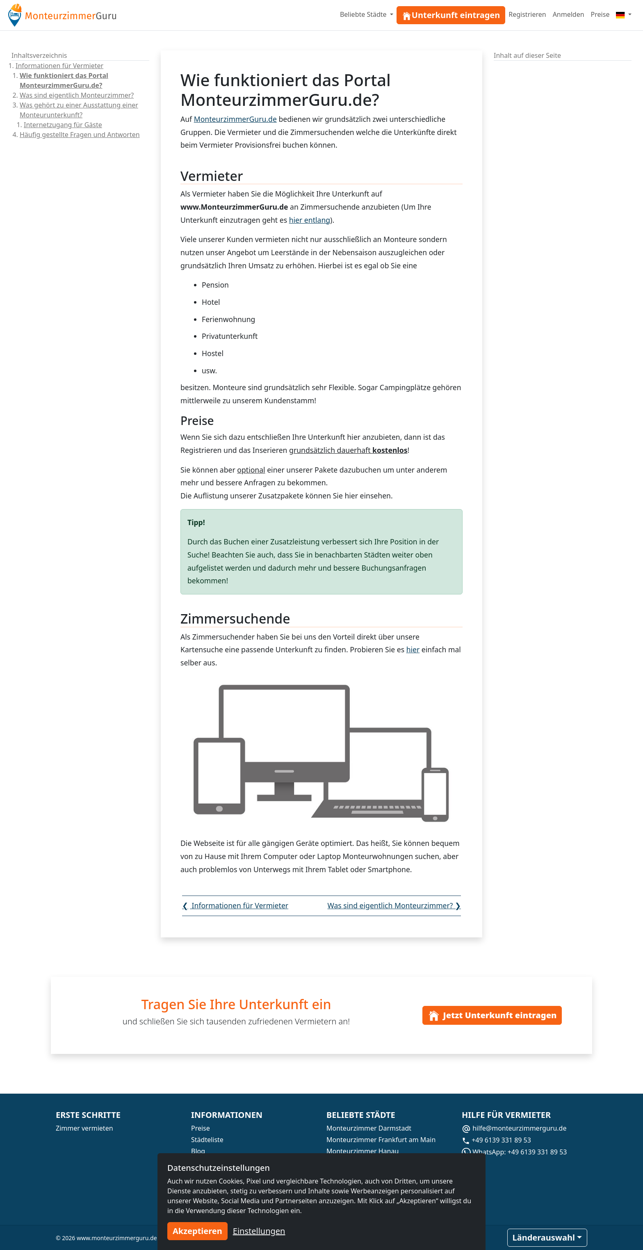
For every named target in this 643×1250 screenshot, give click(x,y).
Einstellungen (259, 1230)
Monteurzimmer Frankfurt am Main (381, 1139)
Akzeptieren (197, 1230)
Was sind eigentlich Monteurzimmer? (77, 95)
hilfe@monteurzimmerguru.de (514, 1128)
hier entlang (309, 220)
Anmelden (568, 14)
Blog (198, 1151)
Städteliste (207, 1139)
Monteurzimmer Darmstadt (368, 1128)
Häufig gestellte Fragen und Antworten (80, 134)
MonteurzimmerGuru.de (235, 119)
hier (351, 495)
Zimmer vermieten (84, 1128)
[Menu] (624, 14)
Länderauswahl (544, 1237)
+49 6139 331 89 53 (496, 1140)
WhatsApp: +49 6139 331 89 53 (514, 1151)
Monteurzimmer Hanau (362, 1151)
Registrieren (527, 14)
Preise (600, 14)
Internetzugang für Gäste (63, 124)
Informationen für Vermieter (59, 65)
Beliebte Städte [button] (364, 14)
